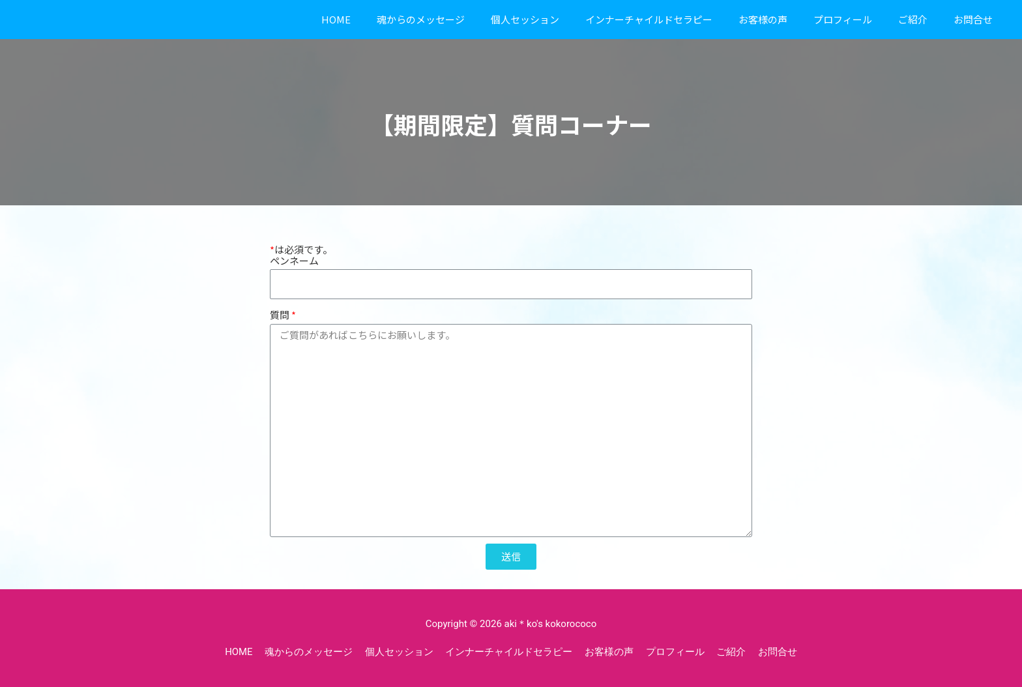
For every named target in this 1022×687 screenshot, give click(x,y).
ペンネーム (294, 260)
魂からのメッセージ (421, 19)
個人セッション (525, 19)
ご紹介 (912, 19)
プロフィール (842, 19)
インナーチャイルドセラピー (648, 19)
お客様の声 (762, 19)
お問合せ (973, 19)
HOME (336, 19)
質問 (279, 314)
